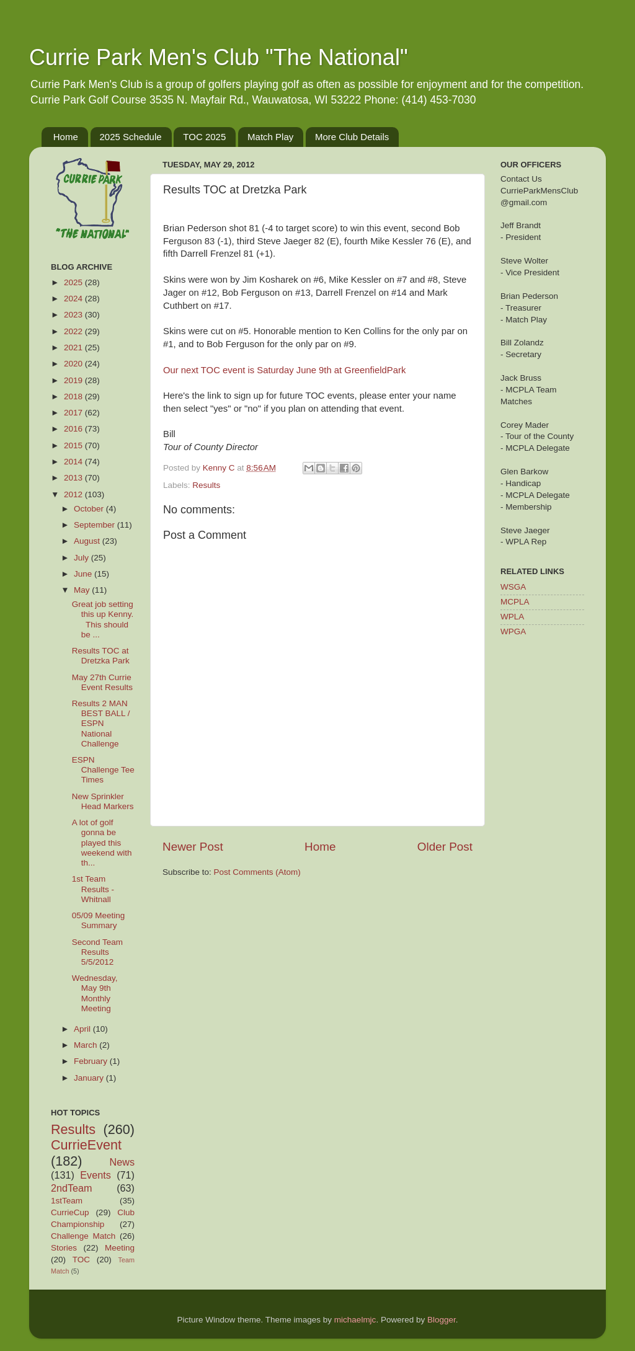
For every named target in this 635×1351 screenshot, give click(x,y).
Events (95, 1174)
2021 (74, 347)
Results (206, 485)
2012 (74, 494)
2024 (74, 298)
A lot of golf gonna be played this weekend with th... (102, 842)
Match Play (270, 136)
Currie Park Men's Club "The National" (218, 57)
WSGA (513, 586)
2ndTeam (71, 1188)
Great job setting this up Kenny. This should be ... (103, 619)
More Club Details (352, 136)
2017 (74, 412)
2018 (74, 396)
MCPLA (515, 601)
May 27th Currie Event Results (102, 682)
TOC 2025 (204, 136)
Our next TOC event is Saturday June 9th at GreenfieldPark (284, 370)
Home (65, 136)
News (122, 1161)
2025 (74, 282)
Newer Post (192, 846)
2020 (74, 363)
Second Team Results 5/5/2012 (97, 952)
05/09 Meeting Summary (98, 920)
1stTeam (66, 1200)
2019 (74, 380)
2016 (74, 428)
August (88, 541)
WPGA (513, 631)
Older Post (445, 846)
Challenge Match (83, 1236)
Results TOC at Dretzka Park (101, 655)
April (83, 1029)
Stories (64, 1247)
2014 (74, 461)
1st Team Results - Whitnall (93, 888)
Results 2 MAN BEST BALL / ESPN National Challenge (101, 723)
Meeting (120, 1247)
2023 (74, 314)
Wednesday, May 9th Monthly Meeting (95, 993)
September (95, 524)
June (84, 573)
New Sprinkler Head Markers (103, 801)
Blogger (441, 1319)
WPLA (512, 616)
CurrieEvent (86, 1145)
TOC (81, 1259)
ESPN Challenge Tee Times (103, 769)
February (92, 1061)
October (90, 508)
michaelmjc (355, 1319)
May (83, 590)
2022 (74, 331)
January (90, 1078)
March (86, 1045)
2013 (74, 477)
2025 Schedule (131, 136)
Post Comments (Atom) (257, 872)
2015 (74, 445)
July (82, 557)
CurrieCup (70, 1212)
